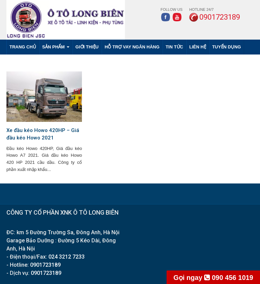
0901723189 (45, 265)
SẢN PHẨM (55, 46)
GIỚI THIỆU (87, 46)
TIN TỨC (174, 46)
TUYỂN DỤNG (226, 46)
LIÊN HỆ (197, 46)
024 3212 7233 (66, 257)
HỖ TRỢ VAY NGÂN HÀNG (132, 46)
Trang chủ (22, 46)
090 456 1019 (213, 277)
